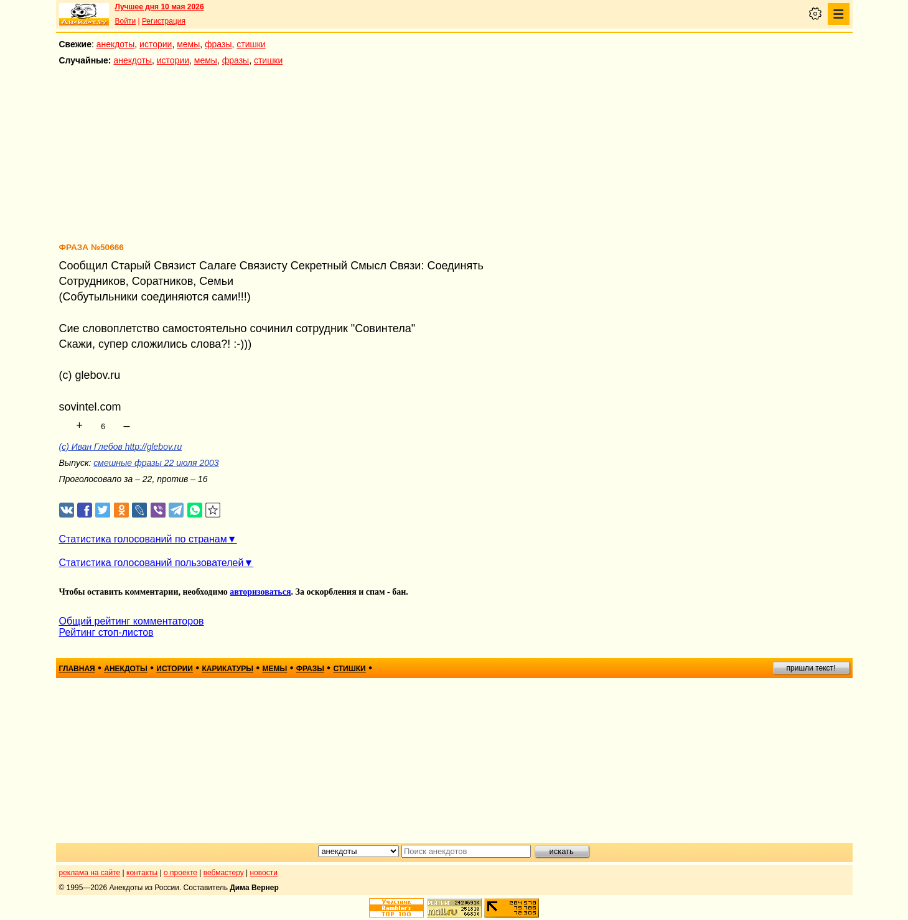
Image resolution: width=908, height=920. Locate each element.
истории (155, 44)
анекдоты (115, 44)
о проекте (180, 872)
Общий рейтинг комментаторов (131, 621)
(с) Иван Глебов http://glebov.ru (120, 447)
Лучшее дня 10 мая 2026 (159, 6)
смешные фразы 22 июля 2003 (155, 463)
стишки (250, 44)
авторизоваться (260, 592)
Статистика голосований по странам (143, 539)
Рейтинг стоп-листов (106, 632)
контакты (141, 872)
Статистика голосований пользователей (151, 562)
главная (77, 668)
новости (263, 872)
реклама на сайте (90, 872)
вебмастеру (224, 872)
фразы (218, 44)
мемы (188, 44)
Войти (125, 21)
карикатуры (227, 668)
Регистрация (163, 21)
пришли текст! (811, 668)
